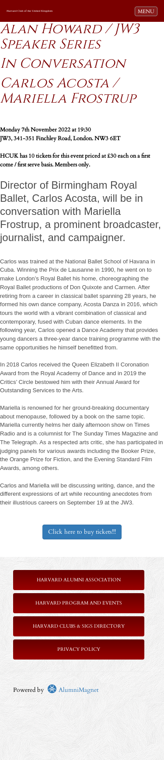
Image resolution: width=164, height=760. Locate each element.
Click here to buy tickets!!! (82, 532)
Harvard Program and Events (78, 603)
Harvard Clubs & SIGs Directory (79, 626)
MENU (147, 11)
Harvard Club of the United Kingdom (29, 11)
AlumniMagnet (72, 690)
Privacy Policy (78, 649)
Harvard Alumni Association (79, 580)
